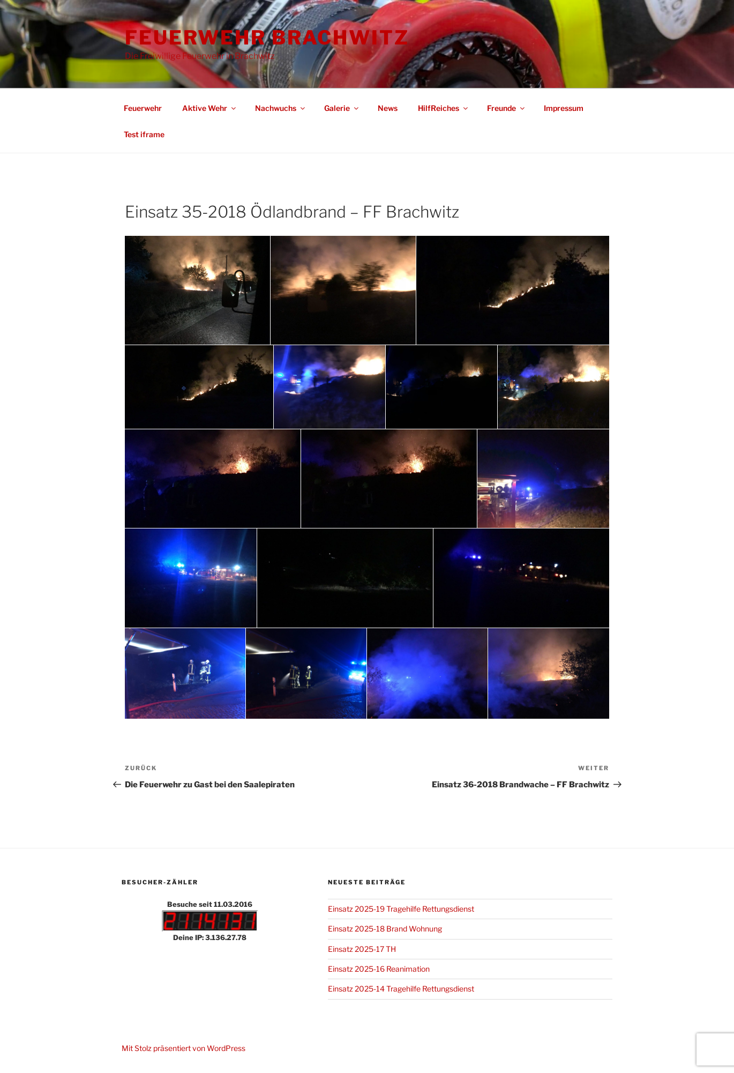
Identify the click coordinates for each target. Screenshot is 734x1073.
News (388, 108)
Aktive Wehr (209, 108)
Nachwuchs (280, 108)
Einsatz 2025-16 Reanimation (379, 968)
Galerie (342, 108)
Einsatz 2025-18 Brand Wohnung (385, 928)
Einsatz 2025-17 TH (362, 948)
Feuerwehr (143, 108)
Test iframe (144, 134)
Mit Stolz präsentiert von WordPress (183, 1048)
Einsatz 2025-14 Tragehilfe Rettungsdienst (401, 988)
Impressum (563, 108)
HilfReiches (443, 108)
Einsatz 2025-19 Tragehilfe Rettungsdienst (401, 908)
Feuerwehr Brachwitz (267, 37)
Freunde (506, 108)
